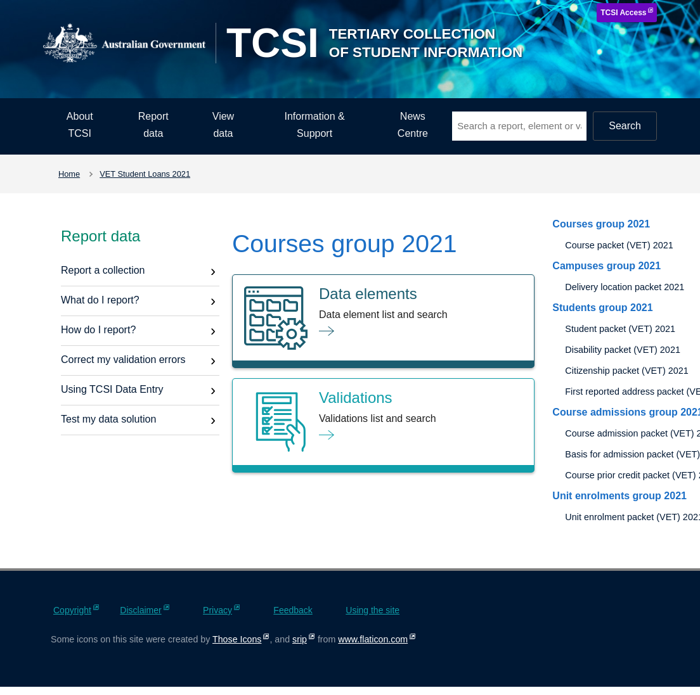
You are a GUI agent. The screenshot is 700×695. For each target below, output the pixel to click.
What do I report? (100, 300)
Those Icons (236, 639)
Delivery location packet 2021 (624, 287)
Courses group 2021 (601, 224)
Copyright (72, 610)
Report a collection (103, 270)
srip (299, 639)
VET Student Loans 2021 (145, 174)
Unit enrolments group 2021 (619, 495)
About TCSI (80, 125)
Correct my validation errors (123, 359)
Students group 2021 (602, 307)
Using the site (372, 610)
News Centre (413, 125)
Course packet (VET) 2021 (619, 245)
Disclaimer (140, 610)
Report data (153, 125)
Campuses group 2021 (606, 265)
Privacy (217, 610)
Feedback (292, 610)
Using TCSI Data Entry (112, 389)
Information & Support (315, 125)
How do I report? (98, 329)
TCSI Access (623, 12)
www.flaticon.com (373, 639)
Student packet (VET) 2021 (620, 329)
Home (69, 174)
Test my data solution (108, 419)
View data (223, 125)
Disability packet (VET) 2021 (622, 350)
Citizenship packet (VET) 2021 (626, 371)
